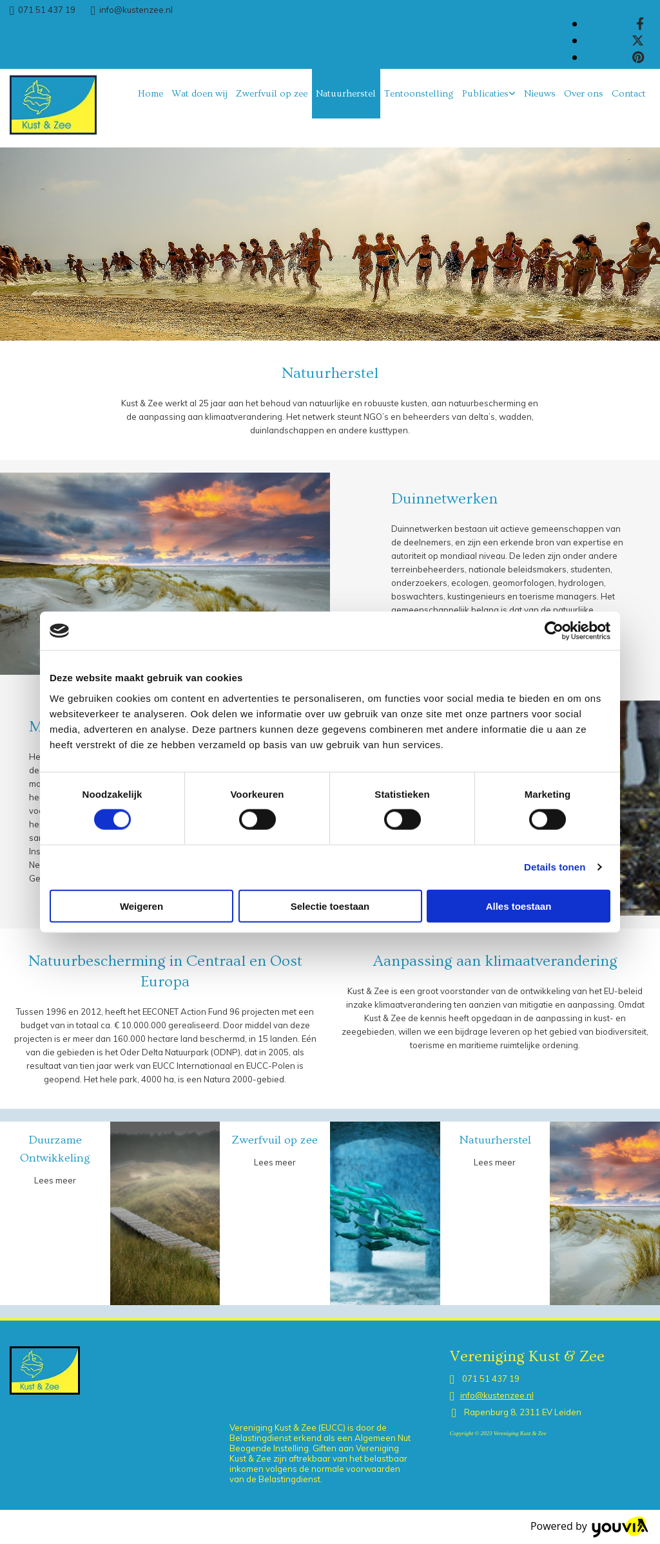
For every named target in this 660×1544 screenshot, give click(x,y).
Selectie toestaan (330, 905)
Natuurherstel (346, 93)
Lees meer (55, 1180)
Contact (629, 93)
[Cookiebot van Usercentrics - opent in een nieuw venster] (554, 631)
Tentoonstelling (419, 93)
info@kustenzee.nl (136, 10)
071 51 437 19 (46, 10)
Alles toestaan (519, 905)
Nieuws (540, 93)
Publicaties (485, 93)
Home (150, 93)
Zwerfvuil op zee (271, 93)
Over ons (583, 93)
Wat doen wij (199, 93)
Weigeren (141, 905)
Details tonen (554, 866)
